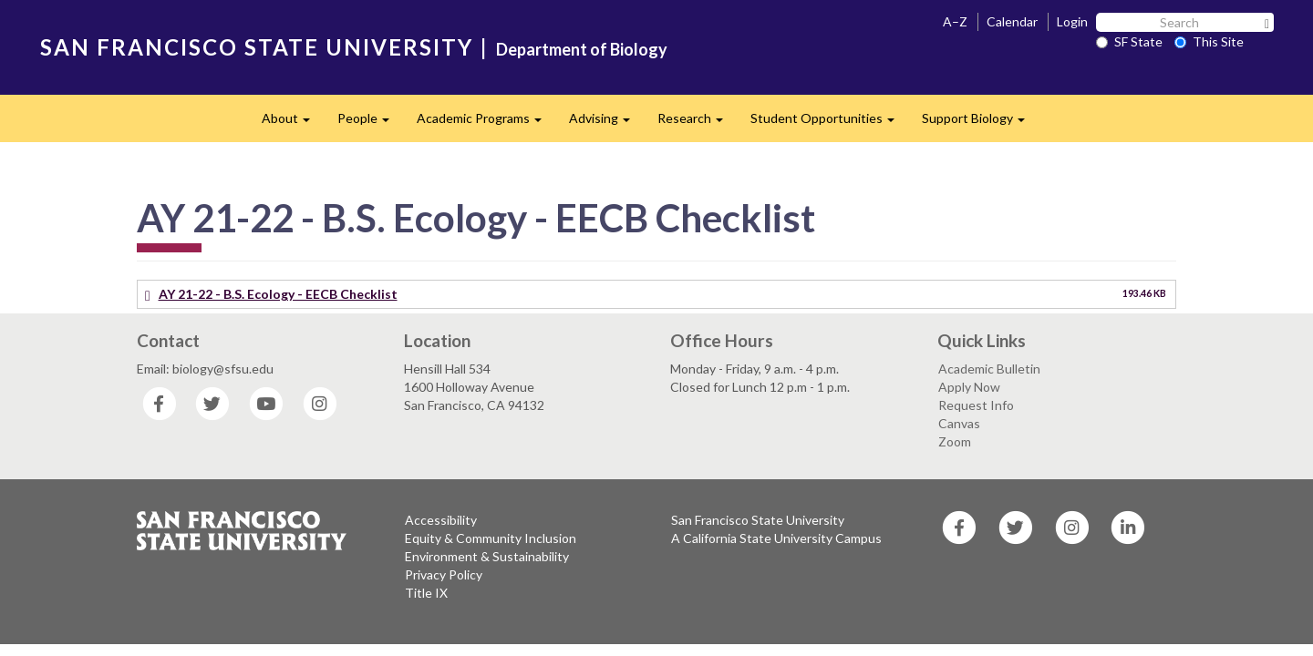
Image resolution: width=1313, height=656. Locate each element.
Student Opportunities (829, 123)
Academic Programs (486, 123)
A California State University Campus (776, 538)
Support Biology (980, 123)
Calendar (1012, 21)
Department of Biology (581, 49)
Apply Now (969, 387)
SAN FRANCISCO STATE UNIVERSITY (256, 47)
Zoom (954, 441)
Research (697, 123)
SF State (1129, 41)
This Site (1209, 41)
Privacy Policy (443, 574)
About (293, 123)
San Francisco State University (757, 520)
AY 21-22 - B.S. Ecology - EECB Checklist (278, 294)
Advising (606, 123)
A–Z (955, 21)
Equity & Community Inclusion (490, 538)
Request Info (976, 405)
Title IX (426, 592)
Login (1072, 21)
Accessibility (441, 520)
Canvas (959, 423)
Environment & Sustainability (487, 556)
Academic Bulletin (989, 368)
